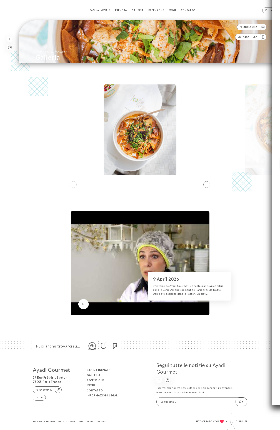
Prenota (121, 10)
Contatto (188, 10)
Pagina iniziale (100, 10)
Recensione (156, 10)
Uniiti (243, 421)
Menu (172, 10)
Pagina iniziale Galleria (51, 51)
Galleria (138, 10)
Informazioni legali (103, 395)
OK (241, 401)
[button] (206, 185)
